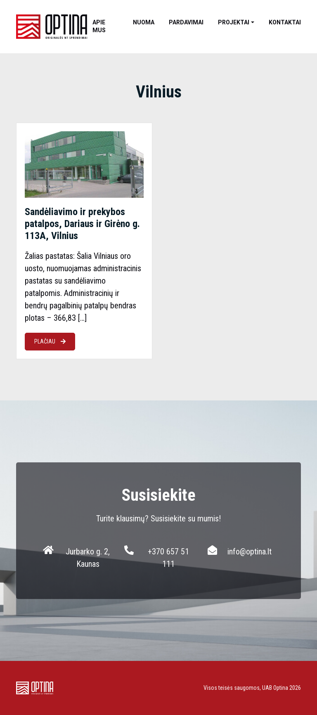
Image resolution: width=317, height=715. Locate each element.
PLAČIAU (50, 341)
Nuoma (143, 22)
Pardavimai (186, 22)
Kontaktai (285, 22)
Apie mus (99, 26)
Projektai (233, 22)
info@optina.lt (249, 551)
